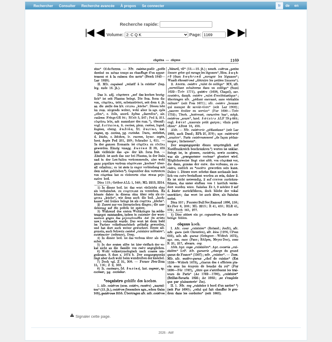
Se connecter (153, 6)
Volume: (115, 34)
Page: (195, 34)
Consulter (67, 6)
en (296, 6)
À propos (128, 6)
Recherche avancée (97, 6)
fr (279, 6)
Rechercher (43, 6)
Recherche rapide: (139, 24)
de (287, 6)
